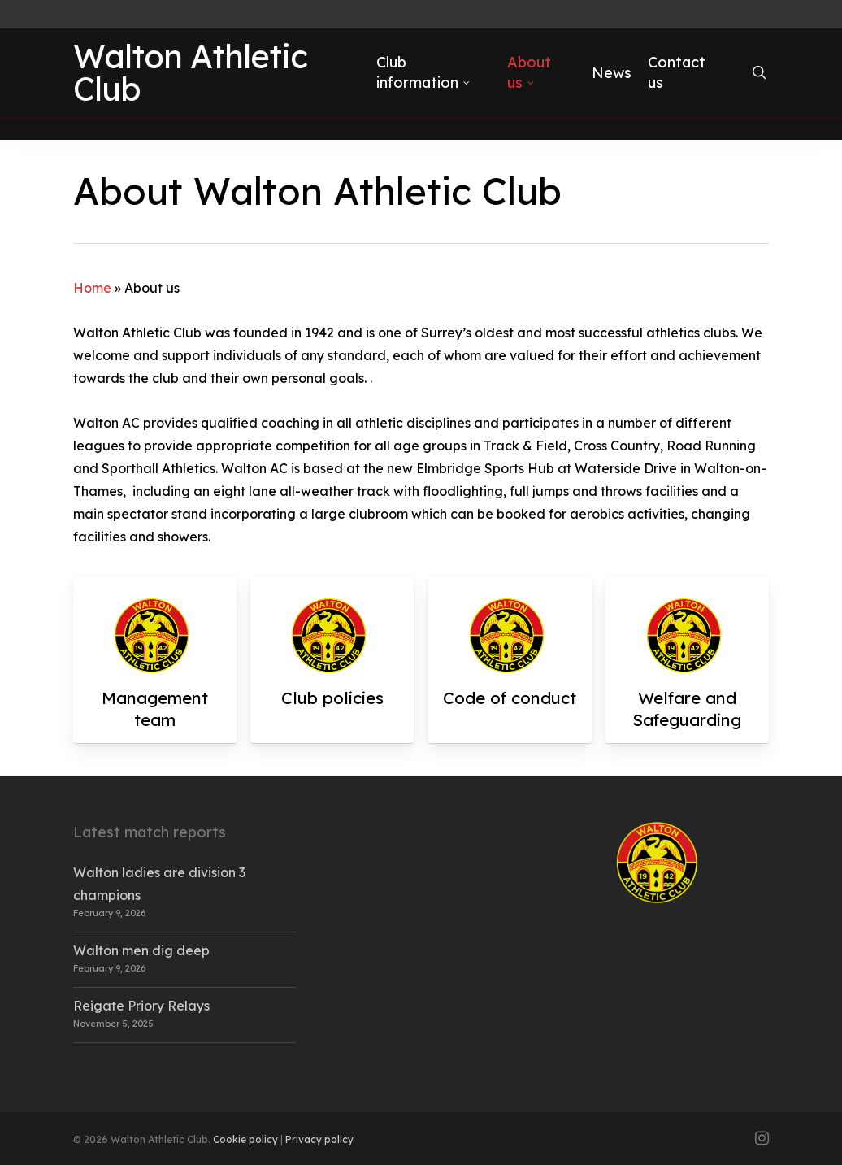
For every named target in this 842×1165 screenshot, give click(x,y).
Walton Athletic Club (190, 83)
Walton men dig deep (141, 950)
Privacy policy (319, 1139)
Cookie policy (245, 1139)
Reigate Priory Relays (141, 1006)
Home (92, 288)
